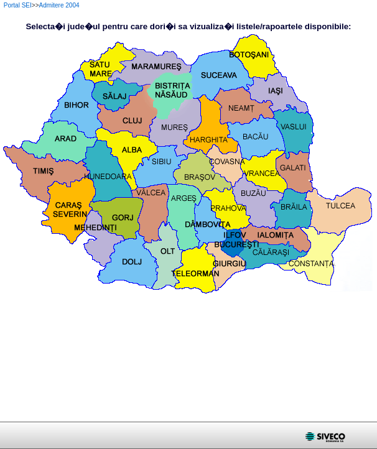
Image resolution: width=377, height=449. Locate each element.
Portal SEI (18, 5)
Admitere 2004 (59, 5)
